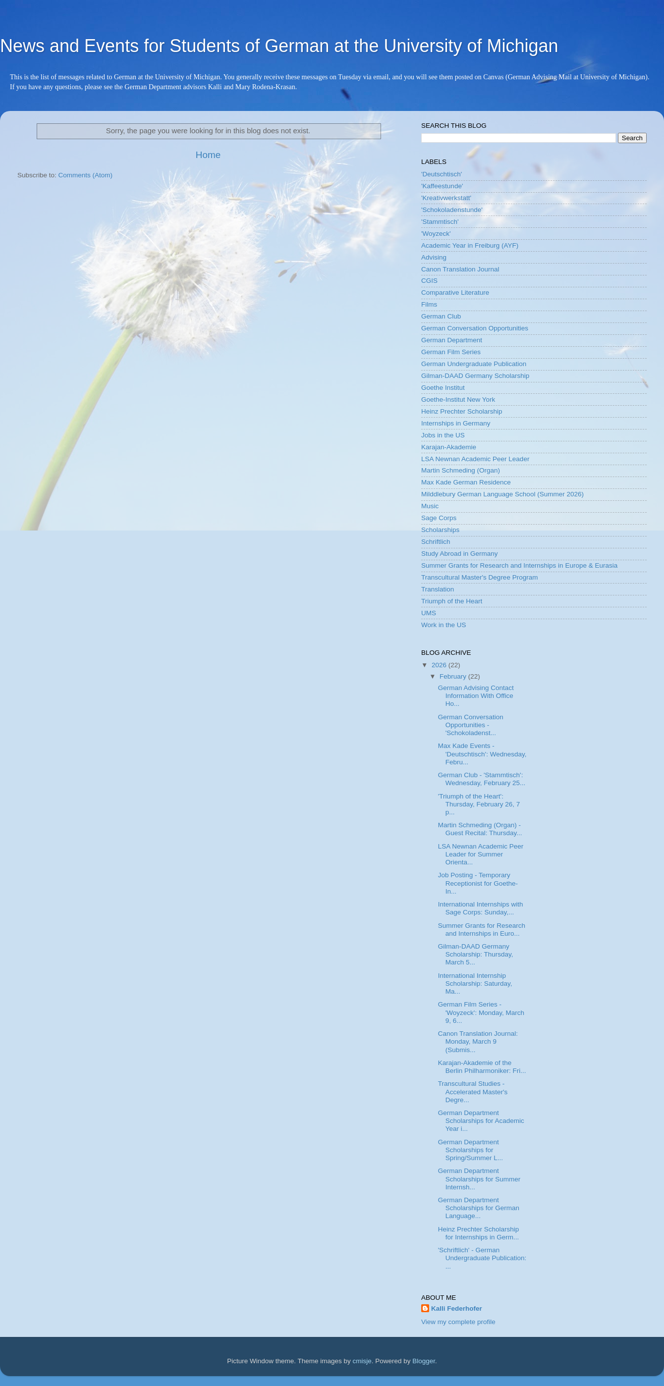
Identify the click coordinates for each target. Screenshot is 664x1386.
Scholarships (440, 529)
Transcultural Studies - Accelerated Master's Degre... (473, 1091)
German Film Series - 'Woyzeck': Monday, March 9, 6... (481, 1012)
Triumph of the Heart (451, 601)
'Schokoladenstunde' (452, 209)
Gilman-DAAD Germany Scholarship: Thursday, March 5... (475, 954)
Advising (433, 257)
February (454, 676)
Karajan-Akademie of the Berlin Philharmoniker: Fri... (482, 1066)
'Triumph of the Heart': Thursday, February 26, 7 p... (479, 804)
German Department (451, 340)
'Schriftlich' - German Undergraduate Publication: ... (482, 1258)
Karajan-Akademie (448, 447)
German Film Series (451, 352)
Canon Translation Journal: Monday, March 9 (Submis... (478, 1041)
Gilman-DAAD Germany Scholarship (475, 375)
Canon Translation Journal (460, 269)
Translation (437, 589)
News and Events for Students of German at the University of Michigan (279, 46)
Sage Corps (438, 518)
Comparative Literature (455, 292)
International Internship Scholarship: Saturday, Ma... (475, 983)
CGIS (429, 280)
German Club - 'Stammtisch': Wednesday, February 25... (482, 779)
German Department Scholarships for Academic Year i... (481, 1120)
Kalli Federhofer (456, 1308)
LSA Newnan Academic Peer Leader (475, 459)
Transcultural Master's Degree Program (479, 577)
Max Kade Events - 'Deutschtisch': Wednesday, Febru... (482, 753)
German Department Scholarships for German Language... (478, 1208)
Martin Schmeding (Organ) (460, 470)
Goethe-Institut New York (458, 399)
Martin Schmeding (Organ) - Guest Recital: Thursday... (480, 829)
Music (430, 506)
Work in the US (443, 625)
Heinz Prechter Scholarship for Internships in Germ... (478, 1233)
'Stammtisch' (440, 221)
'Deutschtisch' (441, 174)
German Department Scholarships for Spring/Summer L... (470, 1150)
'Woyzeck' (436, 233)
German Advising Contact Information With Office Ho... (476, 695)
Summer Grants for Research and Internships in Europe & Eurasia (519, 565)
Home (208, 155)
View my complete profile (458, 1322)
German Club (441, 316)
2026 (440, 665)
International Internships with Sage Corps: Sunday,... (480, 908)
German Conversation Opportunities (474, 328)
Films (429, 304)
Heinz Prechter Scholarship (461, 411)
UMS (428, 613)
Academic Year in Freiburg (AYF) (469, 245)
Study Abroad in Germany (459, 553)
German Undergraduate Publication (473, 364)
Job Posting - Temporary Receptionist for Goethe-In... (478, 883)
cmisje (361, 1361)
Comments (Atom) (85, 175)
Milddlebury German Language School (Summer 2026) (502, 494)
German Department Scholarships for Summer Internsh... (479, 1178)
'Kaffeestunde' (442, 186)
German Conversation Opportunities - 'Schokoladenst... (470, 725)
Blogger (423, 1361)
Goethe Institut (443, 387)
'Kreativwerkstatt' (446, 198)
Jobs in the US (443, 435)
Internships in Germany (456, 423)
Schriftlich (435, 541)
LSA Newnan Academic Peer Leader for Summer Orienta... (481, 854)
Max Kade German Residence (466, 482)
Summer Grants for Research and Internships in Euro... (481, 929)
